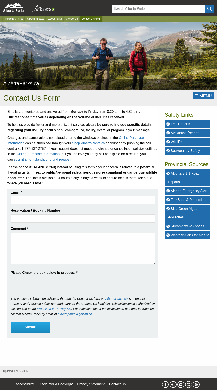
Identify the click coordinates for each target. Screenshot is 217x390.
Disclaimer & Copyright (55, 384)
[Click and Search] (209, 9)
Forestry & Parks (14, 18)
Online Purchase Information (38, 154)
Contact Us (72, 18)
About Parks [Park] (55, 18)
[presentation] (43, 283)
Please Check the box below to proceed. (44, 272)
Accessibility (24, 384)
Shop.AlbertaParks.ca (88, 143)
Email (16, 192)
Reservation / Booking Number (35, 210)
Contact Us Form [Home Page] (91, 18)
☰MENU (203, 95)
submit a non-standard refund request (42, 159)
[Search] (158, 9)
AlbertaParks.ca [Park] (35, 18)
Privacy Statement (91, 384)
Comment (19, 228)
